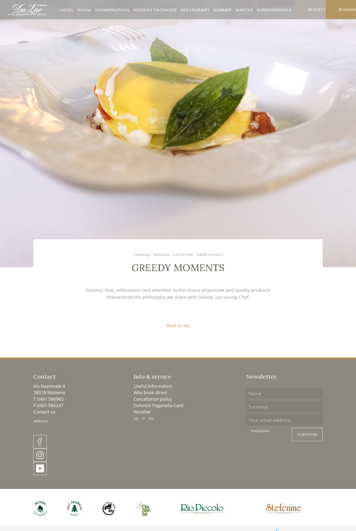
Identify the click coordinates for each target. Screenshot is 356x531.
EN (151, 418)
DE (136, 418)
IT (143, 418)
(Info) (265, 431)
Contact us (44, 412)
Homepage (142, 254)
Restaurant (195, 10)
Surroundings (274, 10)
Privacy (260, 431)
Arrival (41, 421)
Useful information (153, 386)
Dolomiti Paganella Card (158, 405)
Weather (142, 412)
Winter (244, 10)
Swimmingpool (112, 10)
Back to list (178, 325)
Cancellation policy (153, 399)
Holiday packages (155, 10)
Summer (223, 10)
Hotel (67, 10)
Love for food (183, 254)
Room (84, 10)
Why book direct (150, 392)
